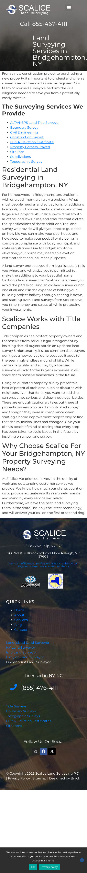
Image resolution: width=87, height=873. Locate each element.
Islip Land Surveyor (22, 652)
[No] (82, 860)
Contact (20, 630)
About (19, 615)
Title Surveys (16, 706)
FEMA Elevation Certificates (28, 721)
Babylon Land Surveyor (25, 657)
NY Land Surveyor (21, 647)
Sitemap (39, 778)
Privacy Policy (19, 778)
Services (21, 620)
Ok (33, 867)
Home (19, 610)
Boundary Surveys (21, 711)
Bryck (75, 778)
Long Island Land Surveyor (27, 643)
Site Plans (14, 726)
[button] (68, 7)
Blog (18, 625)
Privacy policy (49, 867)
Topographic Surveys (23, 716)
